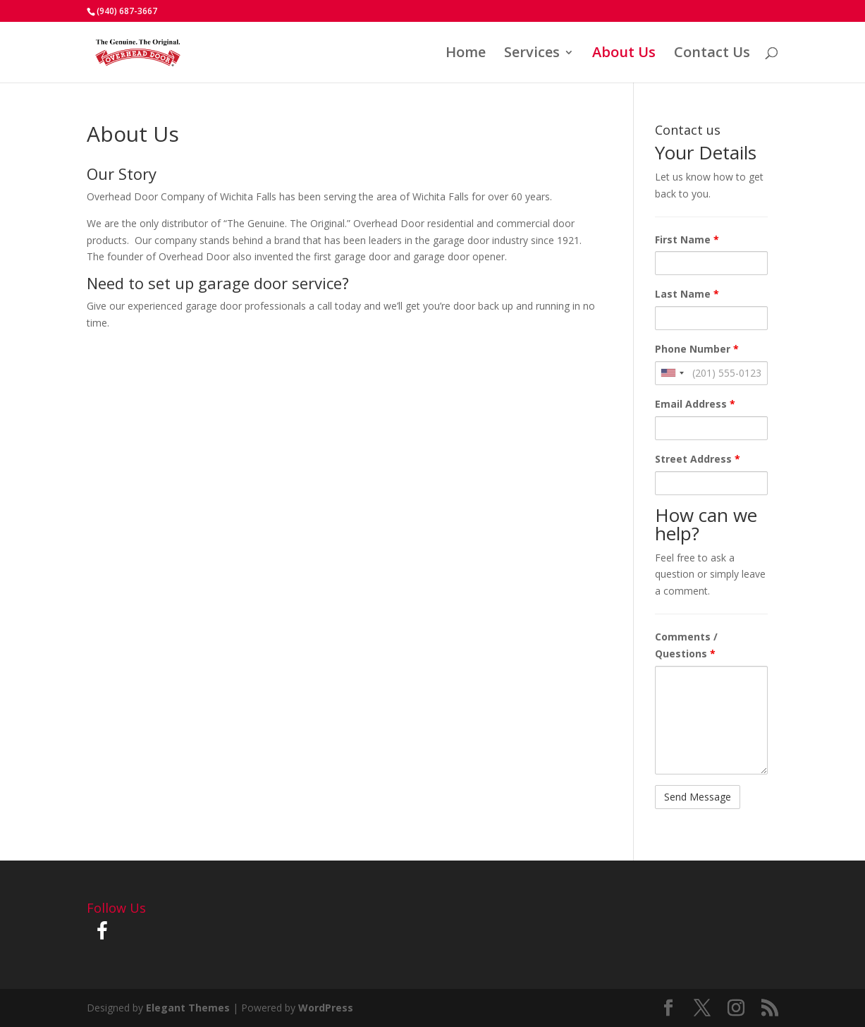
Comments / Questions (686, 645)
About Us (624, 54)
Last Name (687, 293)
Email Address (695, 404)
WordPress (325, 1007)
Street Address (697, 459)
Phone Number (697, 349)
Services (532, 54)
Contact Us (712, 54)
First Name (687, 239)
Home (466, 54)
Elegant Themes (188, 1007)
